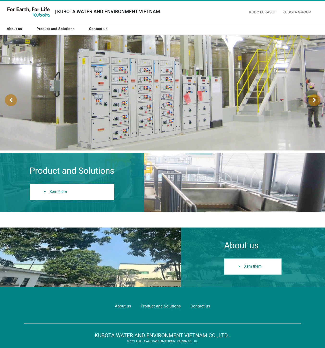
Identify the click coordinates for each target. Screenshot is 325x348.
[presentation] (11, 100)
